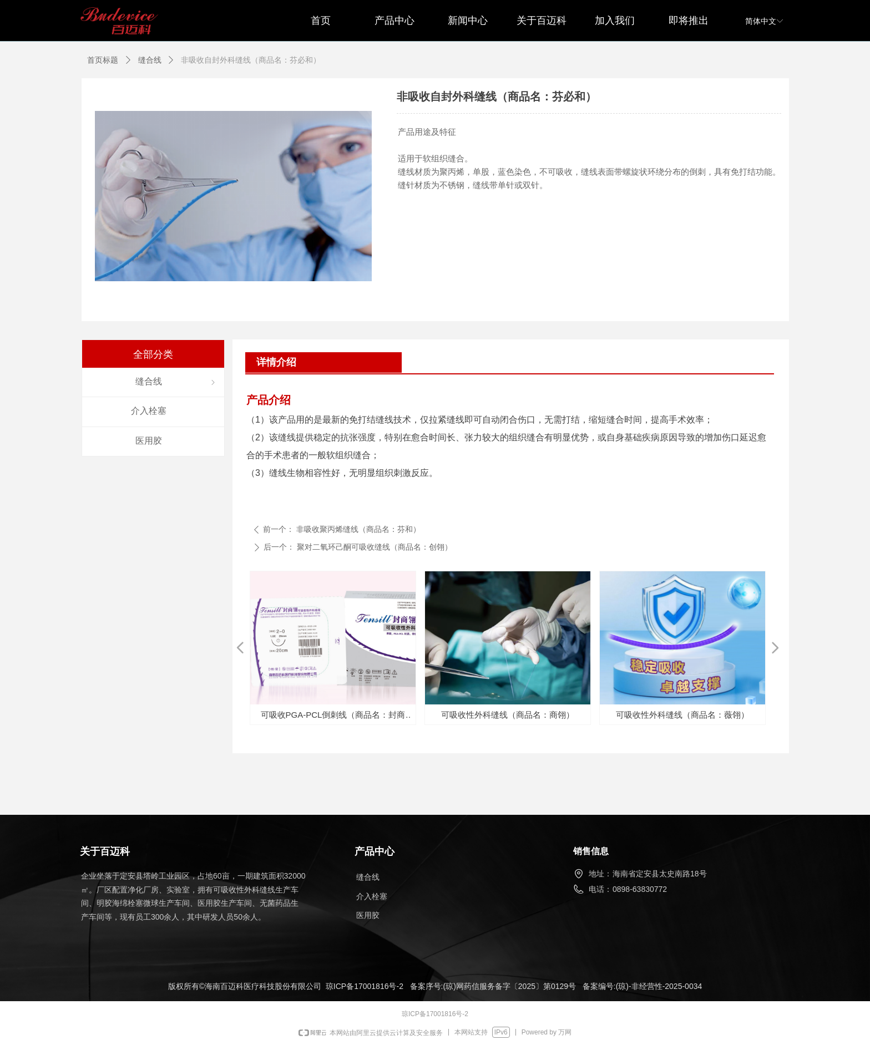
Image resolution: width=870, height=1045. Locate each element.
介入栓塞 (371, 896)
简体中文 (760, 21)
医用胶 (368, 915)
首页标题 (102, 59)
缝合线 (149, 59)
